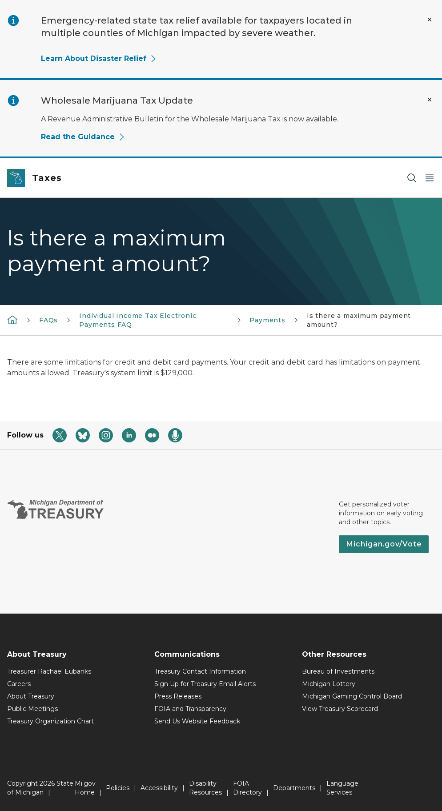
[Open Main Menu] (429, 178)
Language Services (342, 787)
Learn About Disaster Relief (99, 58)
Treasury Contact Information (200, 671)
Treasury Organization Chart (50, 721)
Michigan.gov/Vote (384, 544)
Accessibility (159, 788)
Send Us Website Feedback (197, 721)
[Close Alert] (429, 19)
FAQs (48, 320)
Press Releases (177, 696)
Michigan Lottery (328, 684)
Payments (267, 320)
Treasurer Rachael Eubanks (49, 671)
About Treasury (30, 696)
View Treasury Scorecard (340, 709)
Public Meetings (32, 709)
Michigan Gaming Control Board (352, 696)
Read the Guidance (83, 136)
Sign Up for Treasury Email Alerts (205, 684)
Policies (117, 788)
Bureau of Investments (338, 671)
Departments (294, 788)
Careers (19, 684)
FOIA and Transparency (190, 709)
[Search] (411, 178)
